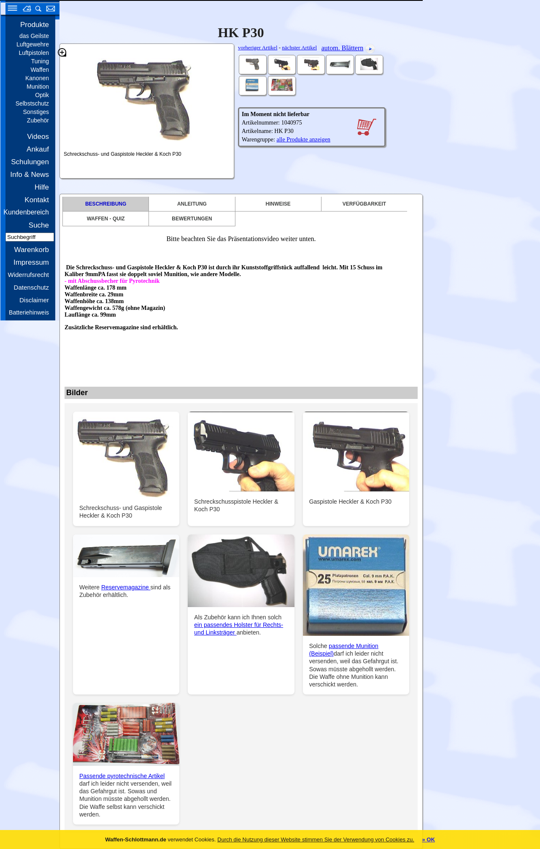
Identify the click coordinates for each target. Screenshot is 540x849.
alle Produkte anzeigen (303, 139)
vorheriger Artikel (258, 47)
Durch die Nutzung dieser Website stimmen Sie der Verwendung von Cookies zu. (315, 839)
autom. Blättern (342, 48)
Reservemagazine (126, 587)
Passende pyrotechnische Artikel (122, 776)
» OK (428, 839)
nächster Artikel (299, 47)
